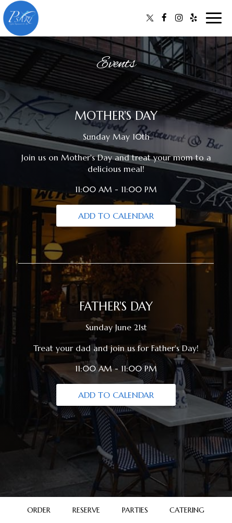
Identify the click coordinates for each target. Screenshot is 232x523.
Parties (135, 510)
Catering (186, 510)
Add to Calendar (116, 215)
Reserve (86, 510)
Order (39, 510)
